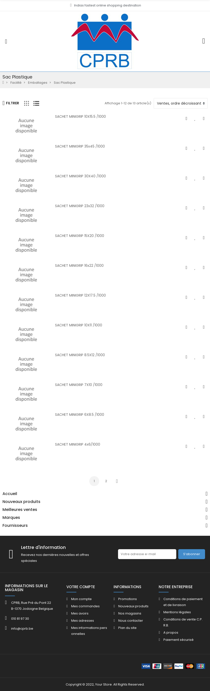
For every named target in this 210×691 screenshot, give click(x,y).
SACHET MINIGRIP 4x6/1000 (77, 444)
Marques (11, 517)
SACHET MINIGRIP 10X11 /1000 (78, 325)
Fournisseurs (15, 525)
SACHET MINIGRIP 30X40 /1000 (80, 176)
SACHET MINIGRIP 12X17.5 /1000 (80, 295)
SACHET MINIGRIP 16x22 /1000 (79, 265)
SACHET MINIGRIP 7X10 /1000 (78, 384)
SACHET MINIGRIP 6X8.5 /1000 (79, 414)
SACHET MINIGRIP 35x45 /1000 (80, 146)
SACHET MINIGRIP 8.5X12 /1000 (80, 354)
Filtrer (10, 103)
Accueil (9, 494)
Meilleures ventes (19, 509)
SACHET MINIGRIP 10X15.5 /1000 (80, 116)
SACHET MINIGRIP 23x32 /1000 (79, 205)
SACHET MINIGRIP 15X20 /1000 (79, 235)
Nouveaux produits (21, 501)
